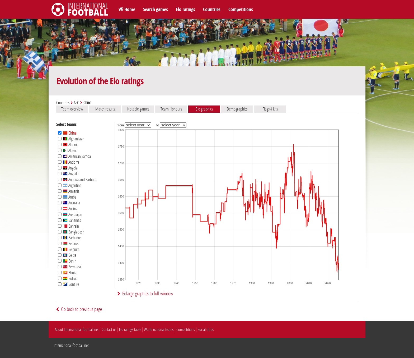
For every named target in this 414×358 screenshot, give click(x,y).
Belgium (71, 249)
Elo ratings (185, 9)
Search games (155, 9)
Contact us (109, 329)
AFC (76, 102)
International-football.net (71, 345)
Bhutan (70, 272)
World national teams (158, 329)
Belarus (70, 243)
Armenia (71, 191)
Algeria (70, 150)
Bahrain (71, 226)
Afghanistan (73, 138)
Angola (70, 168)
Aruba (69, 197)
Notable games (138, 109)
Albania (70, 144)
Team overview (72, 109)
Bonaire (71, 284)
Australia (71, 202)
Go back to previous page (81, 309)
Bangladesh (73, 232)
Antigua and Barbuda (80, 179)
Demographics (237, 109)
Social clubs (206, 329)
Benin (69, 261)
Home (129, 9)
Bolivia (70, 278)
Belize (69, 255)
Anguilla (71, 173)
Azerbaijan (72, 214)
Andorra (71, 162)
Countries (211, 9)
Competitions (240, 9)
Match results (105, 109)
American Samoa (77, 156)
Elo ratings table (130, 329)
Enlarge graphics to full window (147, 294)
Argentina (72, 185)
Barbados (72, 237)
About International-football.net (77, 329)
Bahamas (72, 220)
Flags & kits (270, 109)
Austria (70, 208)
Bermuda (72, 266)
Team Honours (171, 109)
